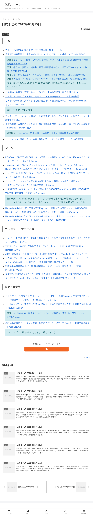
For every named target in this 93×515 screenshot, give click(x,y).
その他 (6, 34)
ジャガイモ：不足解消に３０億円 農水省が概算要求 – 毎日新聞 (48, 133)
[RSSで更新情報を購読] (46, 349)
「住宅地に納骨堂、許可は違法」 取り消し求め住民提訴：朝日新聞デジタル (42, 92)
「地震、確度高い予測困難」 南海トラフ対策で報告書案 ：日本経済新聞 (42, 96)
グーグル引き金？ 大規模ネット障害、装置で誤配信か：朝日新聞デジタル (49, 75)
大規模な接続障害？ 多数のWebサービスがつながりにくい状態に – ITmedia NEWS (45, 54)
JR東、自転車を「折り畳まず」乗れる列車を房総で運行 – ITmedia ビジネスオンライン (46, 254)
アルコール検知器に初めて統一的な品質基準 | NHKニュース (33, 50)
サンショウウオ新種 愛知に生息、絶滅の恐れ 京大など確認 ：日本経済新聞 (44, 139)
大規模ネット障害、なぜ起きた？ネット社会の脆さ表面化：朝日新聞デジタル (50, 79)
